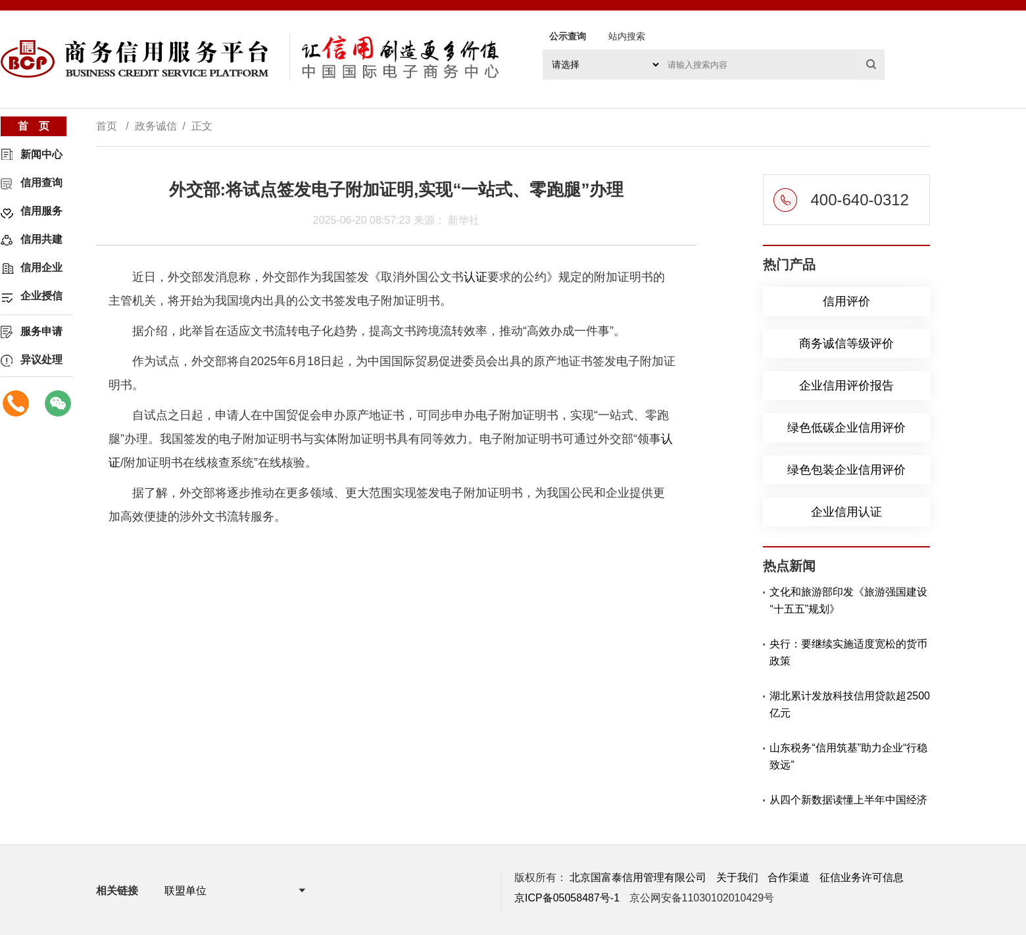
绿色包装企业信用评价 (846, 469)
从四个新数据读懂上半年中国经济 (848, 799)
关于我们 (737, 877)
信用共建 (41, 239)
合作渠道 (789, 877)
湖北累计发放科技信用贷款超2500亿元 (850, 704)
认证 (475, 277)
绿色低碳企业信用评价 (846, 427)
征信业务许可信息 (861, 877)
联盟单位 (185, 890)
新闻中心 (41, 154)
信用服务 (41, 210)
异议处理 (41, 359)
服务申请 (41, 331)
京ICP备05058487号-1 (567, 897)
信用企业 (41, 267)
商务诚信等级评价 (846, 343)
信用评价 (846, 301)
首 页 (33, 126)
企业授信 (41, 295)
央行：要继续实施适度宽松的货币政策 (848, 652)
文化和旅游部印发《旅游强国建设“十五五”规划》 (848, 600)
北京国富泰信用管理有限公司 (638, 877)
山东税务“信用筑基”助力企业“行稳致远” (848, 756)
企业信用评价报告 (846, 385)
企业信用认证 (846, 511)
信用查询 (41, 182)
